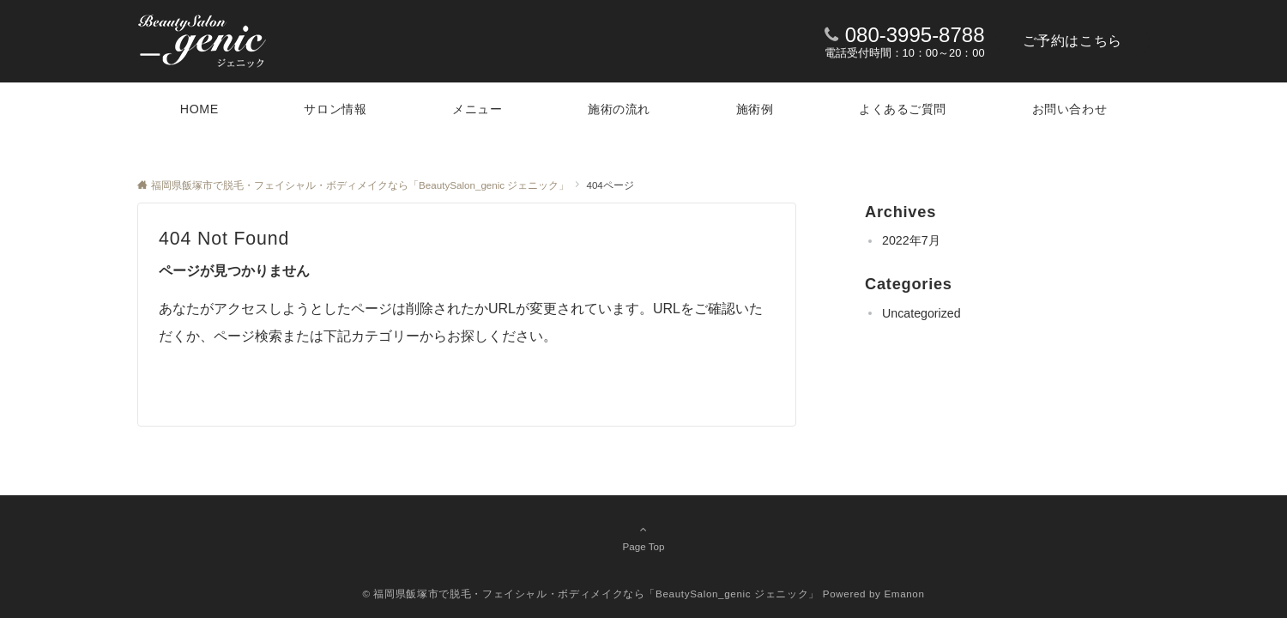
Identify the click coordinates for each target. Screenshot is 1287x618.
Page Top (643, 537)
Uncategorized (921, 313)
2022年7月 (911, 240)
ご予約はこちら (1072, 40)
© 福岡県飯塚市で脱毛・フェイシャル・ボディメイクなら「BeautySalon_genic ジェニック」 (590, 593)
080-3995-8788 (915, 34)
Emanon (904, 593)
